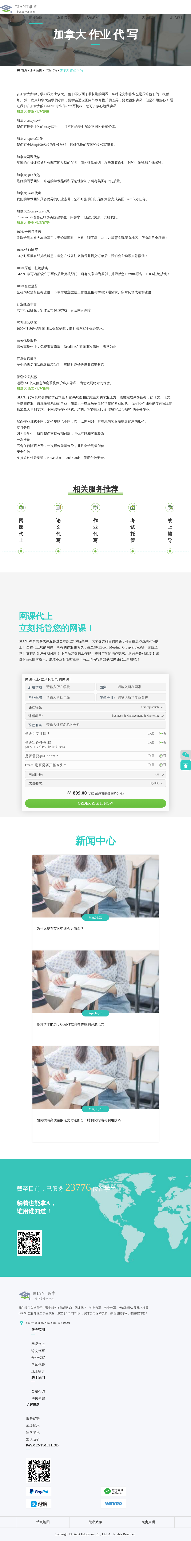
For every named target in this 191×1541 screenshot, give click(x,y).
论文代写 (58, 530)
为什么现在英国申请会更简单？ (60, 928)
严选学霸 (38, 1398)
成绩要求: (35, 783)
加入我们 (177, 17)
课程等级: (35, 707)
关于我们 (148, 17)
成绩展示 (92, 17)
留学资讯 (120, 17)
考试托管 (132, 530)
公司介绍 (38, 1391)
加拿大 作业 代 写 (71, 70)
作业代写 (51, 70)
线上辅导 (170, 530)
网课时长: (35, 774)
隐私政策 (95, 1522)
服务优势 (64, 17)
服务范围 (36, 17)
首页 (11, 17)
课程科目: (35, 716)
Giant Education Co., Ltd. (90, 1534)
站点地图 (43, 1522)
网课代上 (21, 530)
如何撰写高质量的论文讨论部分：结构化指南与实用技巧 (79, 1120)
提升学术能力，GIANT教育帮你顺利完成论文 (70, 1024)
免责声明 (148, 1522)
